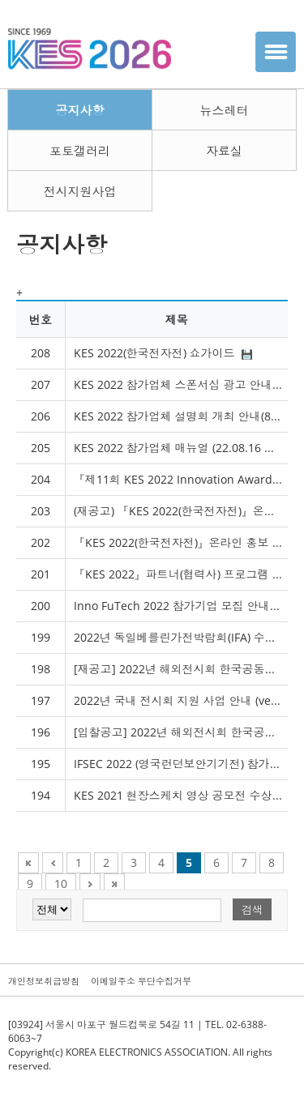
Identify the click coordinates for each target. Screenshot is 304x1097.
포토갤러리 (79, 151)
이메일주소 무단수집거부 (141, 981)
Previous (52, 862)
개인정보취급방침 (43, 981)
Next (90, 883)
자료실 (224, 151)
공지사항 (79, 110)
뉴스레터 (223, 110)
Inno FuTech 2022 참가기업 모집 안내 (180, 605)
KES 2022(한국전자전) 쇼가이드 (163, 353)
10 (60, 883)
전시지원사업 (79, 191)
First (28, 862)
